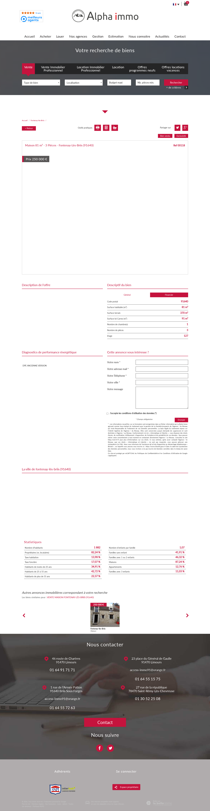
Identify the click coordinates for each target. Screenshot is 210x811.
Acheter (45, 36)
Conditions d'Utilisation (171, 453)
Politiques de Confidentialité (147, 453)
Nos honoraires (50, 804)
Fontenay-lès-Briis (37, 120)
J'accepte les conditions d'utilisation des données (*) (133, 413)
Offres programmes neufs (142, 68)
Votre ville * (113, 382)
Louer (60, 36)
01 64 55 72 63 (62, 707)
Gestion (97, 36)
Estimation (116, 36)
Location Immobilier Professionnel (90, 68)
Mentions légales (38, 804)
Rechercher (176, 82)
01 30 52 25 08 (147, 698)
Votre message (115, 389)
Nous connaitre (139, 36)
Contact (180, 36)
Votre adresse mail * (118, 368)
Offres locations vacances (173, 68)
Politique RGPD (38, 806)
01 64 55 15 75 (147, 679)
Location (118, 67)
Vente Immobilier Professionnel (53, 68)
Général (127, 295)
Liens (59, 804)
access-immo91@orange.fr (148, 670)
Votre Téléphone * (117, 375)
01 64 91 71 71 (62, 670)
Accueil (29, 36)
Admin (65, 804)
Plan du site (26, 804)
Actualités (162, 36)
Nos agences (78, 36)
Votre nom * (113, 362)
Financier (169, 295)
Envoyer (181, 420)
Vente (28, 67)
